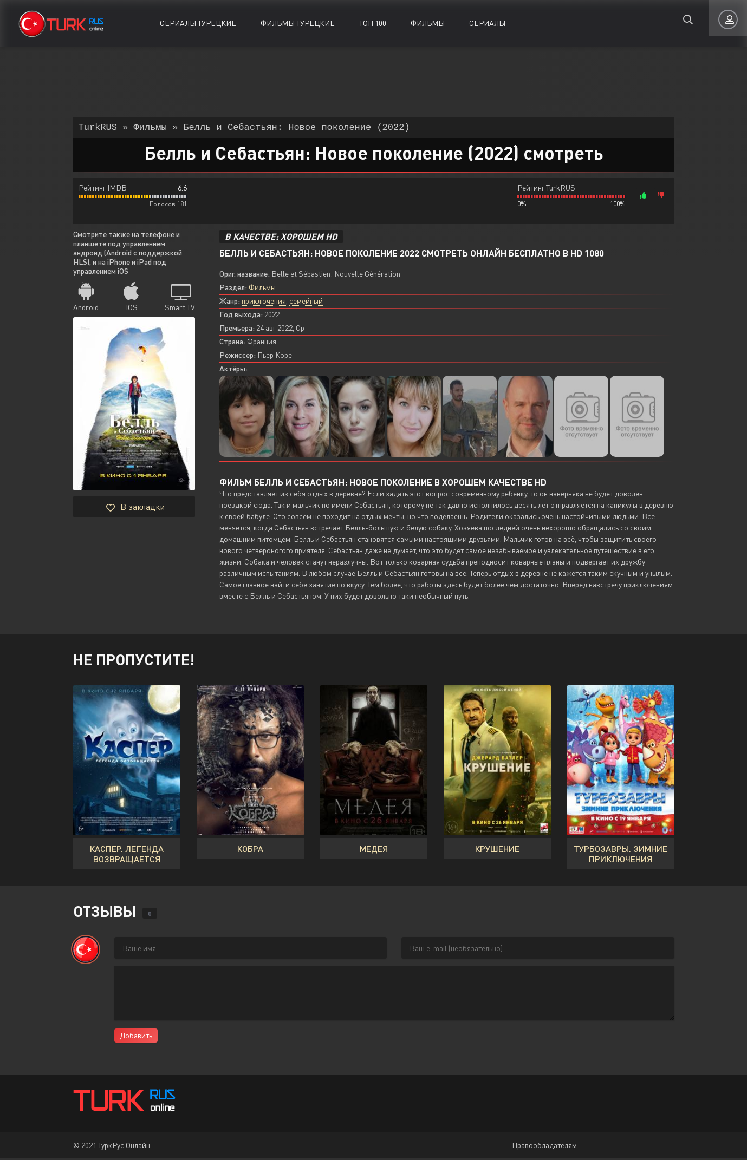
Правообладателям (544, 1147)
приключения (264, 302)
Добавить (136, 1037)
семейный (306, 302)
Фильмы (428, 23)
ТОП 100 (372, 23)
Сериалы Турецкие (198, 23)
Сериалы (487, 23)
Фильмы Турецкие (298, 23)
